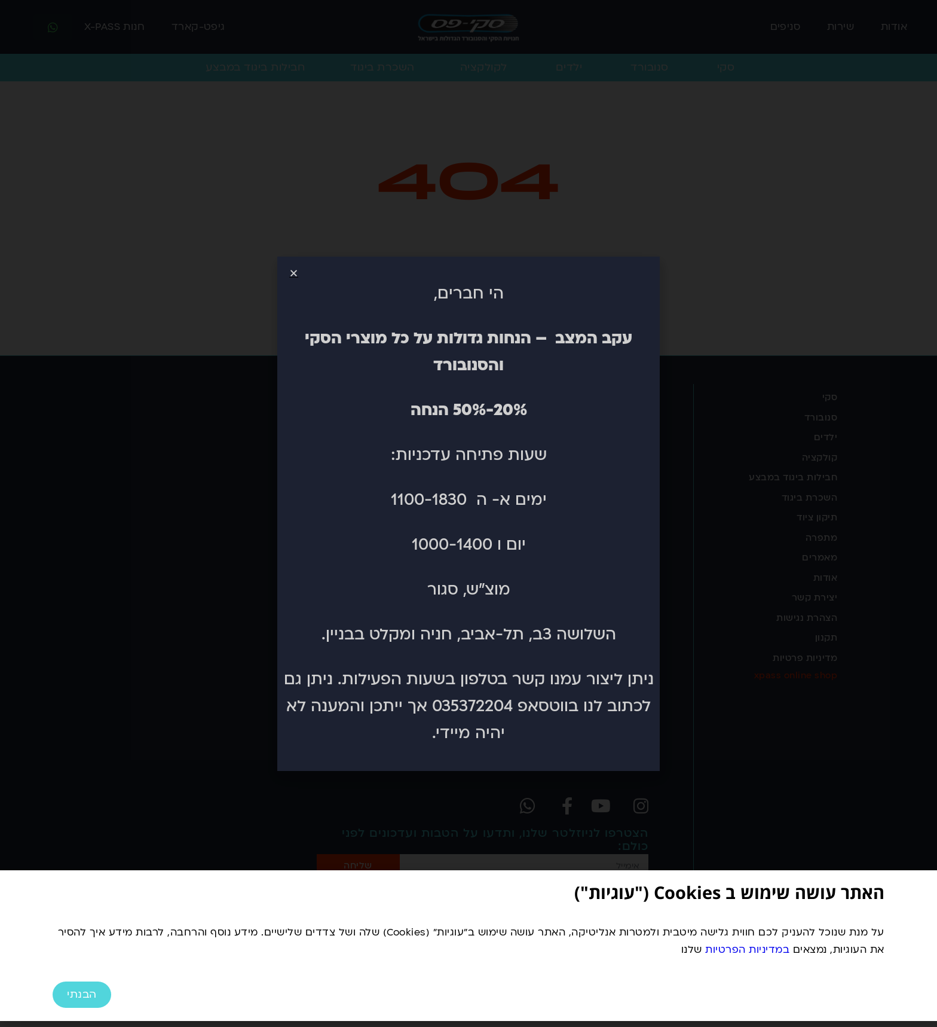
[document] (468, 513)
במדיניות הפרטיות (747, 949)
